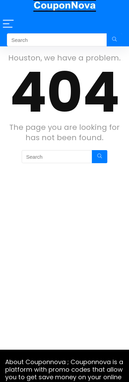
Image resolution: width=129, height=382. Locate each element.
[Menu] (8, 24)
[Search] (114, 39)
